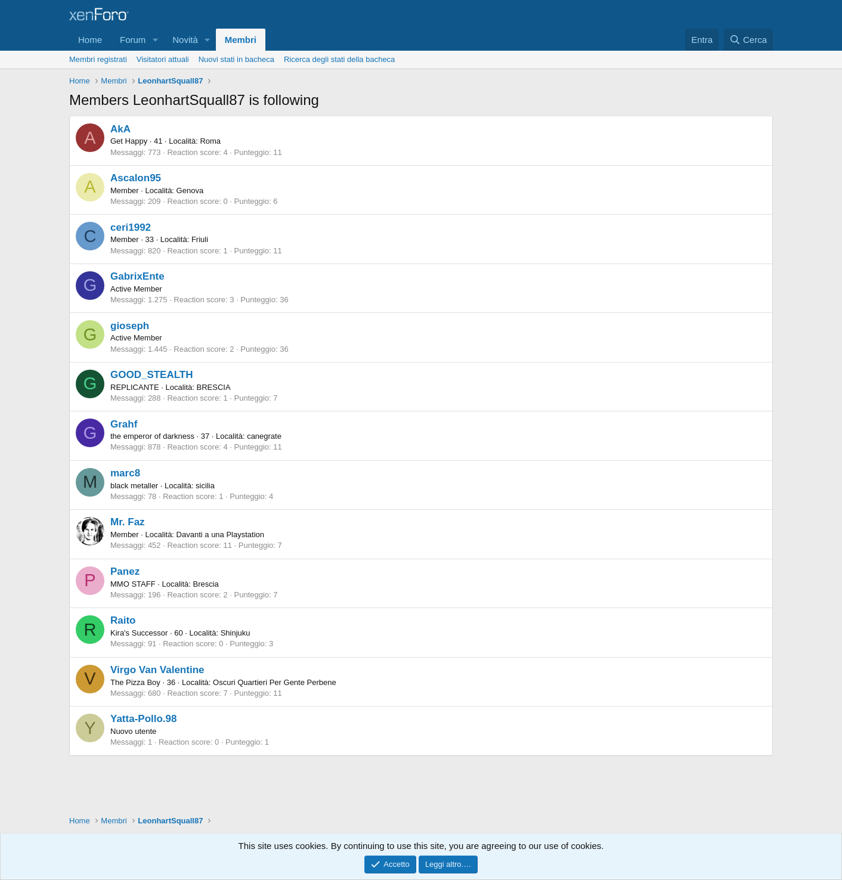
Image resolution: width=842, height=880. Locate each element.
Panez (125, 571)
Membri (240, 40)
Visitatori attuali (163, 59)
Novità (185, 40)
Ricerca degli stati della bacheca (339, 59)
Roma (210, 141)
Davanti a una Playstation (220, 534)
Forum (133, 40)
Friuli (199, 239)
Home (90, 40)
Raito (123, 620)
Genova (190, 190)
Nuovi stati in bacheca (236, 59)
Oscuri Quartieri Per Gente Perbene (274, 682)
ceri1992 (130, 227)
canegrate (264, 436)
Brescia (206, 584)
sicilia (205, 485)
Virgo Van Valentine (157, 670)
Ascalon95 (135, 178)
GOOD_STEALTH (151, 374)
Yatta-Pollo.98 (143, 718)
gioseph (129, 325)
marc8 (125, 473)
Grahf (123, 424)
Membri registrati (98, 59)
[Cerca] (748, 40)
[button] (155, 40)
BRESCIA (214, 387)
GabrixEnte (137, 276)
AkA (120, 129)
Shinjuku (235, 632)
